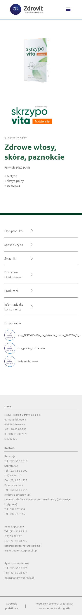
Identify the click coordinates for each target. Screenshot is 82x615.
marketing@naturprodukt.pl (20, 550)
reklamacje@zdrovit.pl (17, 494)
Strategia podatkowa (11, 606)
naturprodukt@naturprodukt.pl (22, 545)
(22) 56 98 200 (18, 470)
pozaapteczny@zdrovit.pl (19, 577)
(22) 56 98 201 (13, 475)
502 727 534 (17, 509)
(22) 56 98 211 (18, 531)
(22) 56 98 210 (18, 461)
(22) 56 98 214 (18, 489)
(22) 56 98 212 (13, 536)
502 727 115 (17, 513)
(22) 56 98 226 (18, 568)
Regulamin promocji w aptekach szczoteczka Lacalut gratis (54, 606)
